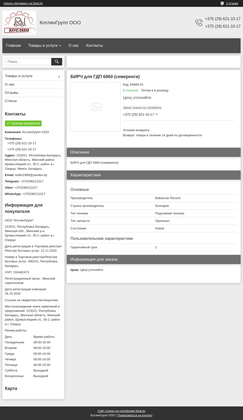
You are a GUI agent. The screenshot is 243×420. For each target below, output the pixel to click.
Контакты (94, 45)
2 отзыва (232, 3)
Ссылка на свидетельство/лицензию (31, 300)
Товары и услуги (43, 45)
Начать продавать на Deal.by (23, 3)
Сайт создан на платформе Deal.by (122, 411)
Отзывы (11, 92)
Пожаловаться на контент (135, 415)
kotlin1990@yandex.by (31, 175)
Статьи (11, 101)
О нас (74, 45)
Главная (13, 45)
